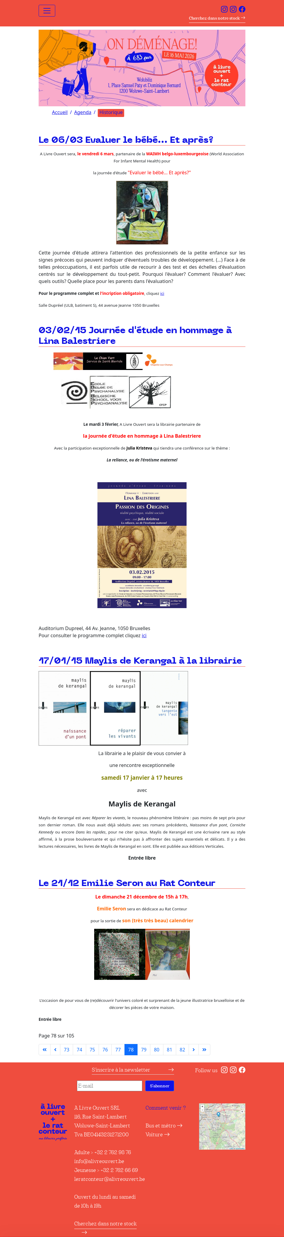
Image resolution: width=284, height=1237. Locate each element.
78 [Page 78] (131, 1049)
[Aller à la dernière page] (204, 1049)
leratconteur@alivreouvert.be (109, 1179)
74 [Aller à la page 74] (79, 1049)
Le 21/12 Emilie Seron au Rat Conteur (127, 883)
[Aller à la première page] (45, 1049)
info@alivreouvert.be (99, 1161)
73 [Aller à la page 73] (66, 1049)
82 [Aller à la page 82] (182, 1049)
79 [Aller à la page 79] (143, 1049)
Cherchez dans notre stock (217, 18)
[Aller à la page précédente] (55, 1049)
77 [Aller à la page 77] (118, 1049)
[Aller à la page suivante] (194, 1049)
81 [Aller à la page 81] (169, 1049)
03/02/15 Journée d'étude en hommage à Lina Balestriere (135, 336)
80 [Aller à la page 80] (156, 1049)
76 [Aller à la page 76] (105, 1049)
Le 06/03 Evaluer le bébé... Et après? (126, 140)
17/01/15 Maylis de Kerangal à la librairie (140, 661)
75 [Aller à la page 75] (92, 1049)
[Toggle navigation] (47, 11)
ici (162, 293)
